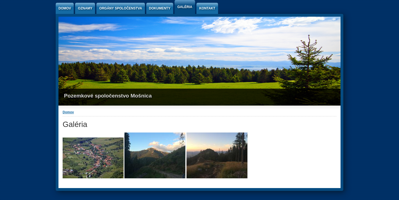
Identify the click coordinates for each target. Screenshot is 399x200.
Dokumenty (159, 8)
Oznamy (85, 8)
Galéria (184, 7)
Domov (64, 8)
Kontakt (207, 8)
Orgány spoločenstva (120, 8)
